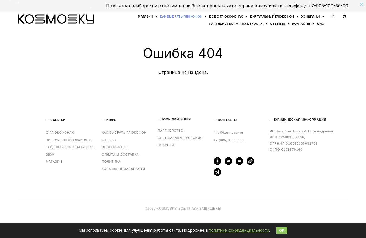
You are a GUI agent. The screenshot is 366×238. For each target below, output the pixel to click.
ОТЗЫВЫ (277, 23)
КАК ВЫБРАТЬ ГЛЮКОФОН (181, 16)
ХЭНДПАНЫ (310, 16)
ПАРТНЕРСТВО (221, 23)
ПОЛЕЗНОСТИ (251, 23)
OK (282, 230)
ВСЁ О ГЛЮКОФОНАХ (226, 16)
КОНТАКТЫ (301, 23)
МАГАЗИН (145, 16)
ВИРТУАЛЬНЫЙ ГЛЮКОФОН (272, 16)
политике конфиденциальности (239, 230)
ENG (320, 23)
